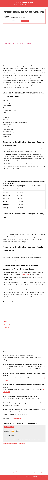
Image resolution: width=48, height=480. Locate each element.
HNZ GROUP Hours (15, 418)
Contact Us (33, 476)
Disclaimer (38, 476)
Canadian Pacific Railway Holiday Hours (11, 471)
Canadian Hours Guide (24, 2)
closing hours (6, 443)
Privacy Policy (44, 476)
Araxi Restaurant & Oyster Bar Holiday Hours (35, 471)
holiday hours (14, 443)
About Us (28, 476)
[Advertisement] (24, 33)
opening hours (21, 443)
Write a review (25, 21)
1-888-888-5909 (25, 274)
